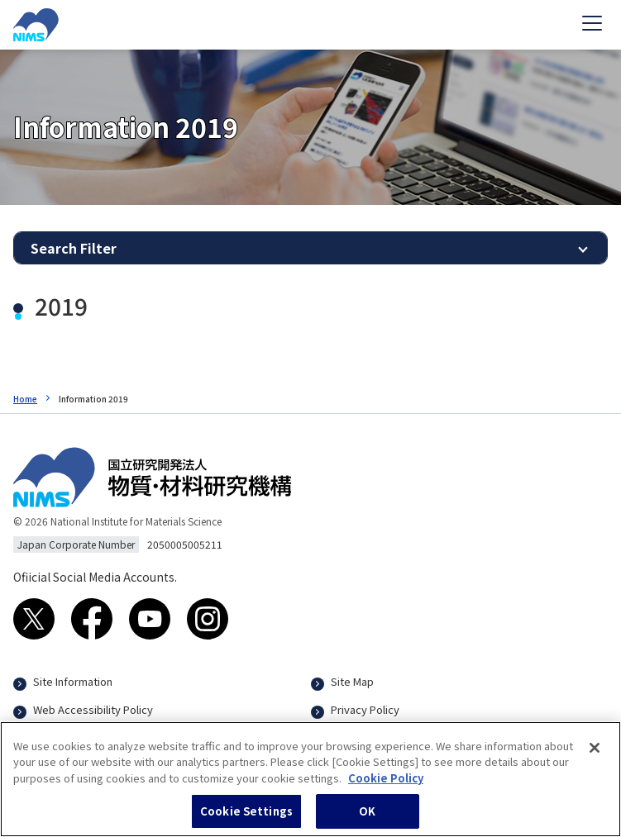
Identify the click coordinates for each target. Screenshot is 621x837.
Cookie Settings (246, 819)
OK (367, 819)
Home (25, 398)
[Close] (594, 755)
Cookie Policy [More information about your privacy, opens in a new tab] (385, 785)
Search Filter (74, 248)
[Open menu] (592, 25)
